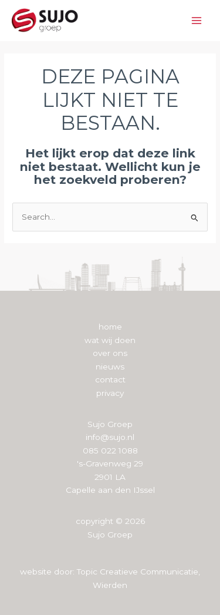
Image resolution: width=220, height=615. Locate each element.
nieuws (110, 366)
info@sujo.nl (110, 437)
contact (110, 379)
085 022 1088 (110, 450)
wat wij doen (110, 340)
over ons (110, 353)
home (110, 326)
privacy (110, 393)
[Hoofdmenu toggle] (197, 21)
